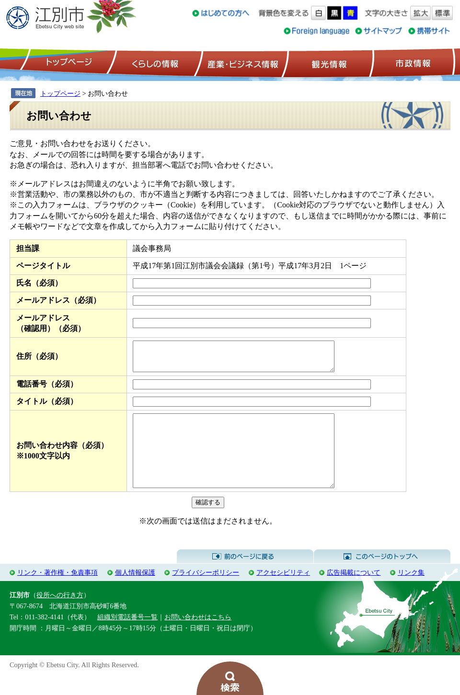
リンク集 (411, 592)
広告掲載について (353, 592)
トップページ (67, 62)
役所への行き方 (59, 615)
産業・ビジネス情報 (241, 62)
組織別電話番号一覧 (127, 637)
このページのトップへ (382, 577)
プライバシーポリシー (205, 592)
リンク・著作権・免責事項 (57, 592)
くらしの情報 (154, 62)
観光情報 (328, 62)
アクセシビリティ (283, 592)
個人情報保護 (135, 592)
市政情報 (412, 62)
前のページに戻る (245, 577)
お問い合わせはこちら (197, 637)
